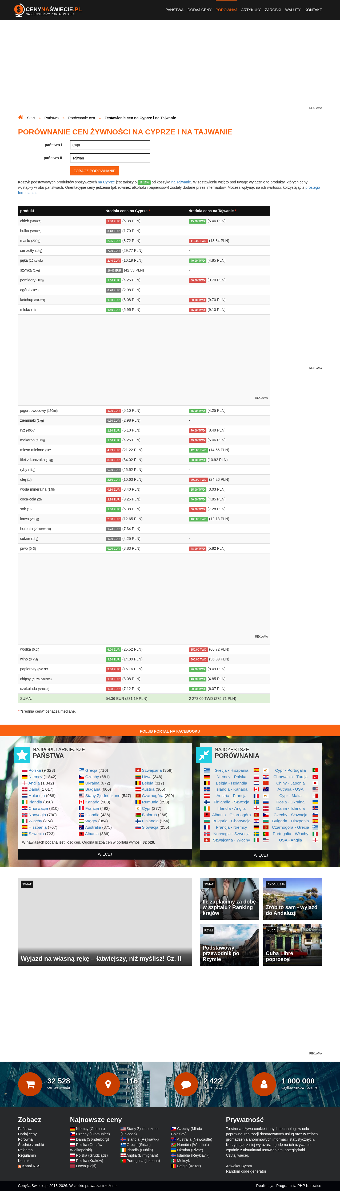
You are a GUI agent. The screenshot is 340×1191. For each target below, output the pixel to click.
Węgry (91, 821)
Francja (92, 808)
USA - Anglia (290, 840)
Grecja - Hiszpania (232, 770)
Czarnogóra (152, 795)
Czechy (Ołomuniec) (93, 1134)
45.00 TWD (198, 221)
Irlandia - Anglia (231, 808)
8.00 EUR (113, 460)
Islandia (92, 814)
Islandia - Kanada (231, 789)
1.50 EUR (113, 221)
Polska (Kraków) (89, 1161)
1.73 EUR (113, 529)
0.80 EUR (113, 489)
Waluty (293, 10)
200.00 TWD (198, 479)
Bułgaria (92, 789)
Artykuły (251, 10)
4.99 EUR (113, 450)
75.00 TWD (198, 309)
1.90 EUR (113, 300)
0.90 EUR (113, 548)
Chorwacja (38, 808)
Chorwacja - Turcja (290, 776)
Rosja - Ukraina (290, 802)
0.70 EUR (113, 290)
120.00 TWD (198, 450)
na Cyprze (106, 182)
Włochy (35, 821)
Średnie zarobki (31, 1145)
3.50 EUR (113, 659)
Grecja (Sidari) (139, 1145)
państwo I (53, 145)
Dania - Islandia (290, 808)
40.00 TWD (198, 260)
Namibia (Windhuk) (193, 1145)
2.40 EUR (113, 260)
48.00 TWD (198, 548)
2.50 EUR (113, 479)
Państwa (175, 10)
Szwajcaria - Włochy (231, 840)
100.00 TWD (198, 519)
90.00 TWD (198, 460)
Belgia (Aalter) (189, 1166)
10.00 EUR (114, 270)
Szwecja (36, 833)
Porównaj (226, 10)
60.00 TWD (198, 509)
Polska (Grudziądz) (92, 1155)
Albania (92, 833)
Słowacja (150, 827)
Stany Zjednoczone (103, 795)
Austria (148, 789)
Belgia (147, 783)
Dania (34, 789)
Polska (35, 770)
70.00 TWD (198, 430)
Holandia (37, 795)
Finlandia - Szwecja (231, 802)
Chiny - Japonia (290, 783)
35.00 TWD (198, 410)
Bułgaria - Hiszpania (290, 821)
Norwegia (37, 814)
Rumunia (150, 802)
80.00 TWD (198, 280)
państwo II (53, 158)
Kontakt (313, 10)
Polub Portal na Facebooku (170, 731)
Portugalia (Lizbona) (143, 1161)
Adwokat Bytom (239, 1166)
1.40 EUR (113, 309)
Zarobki (273, 10)
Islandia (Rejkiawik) (143, 1139)
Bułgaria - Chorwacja (232, 821)
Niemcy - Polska (231, 776)
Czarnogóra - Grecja (290, 827)
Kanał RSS (31, 1166)
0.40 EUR (113, 231)
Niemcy (35, 776)
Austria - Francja (232, 795)
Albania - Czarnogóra (231, 814)
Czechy (92, 776)
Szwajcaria (152, 770)
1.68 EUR (113, 689)
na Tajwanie (181, 182)
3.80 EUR (113, 669)
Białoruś (149, 814)
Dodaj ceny (199, 10)
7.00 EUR (113, 250)
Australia (93, 827)
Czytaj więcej (237, 1155)
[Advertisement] (170, 68)
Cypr (146, 808)
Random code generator (246, 1171)
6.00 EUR (113, 469)
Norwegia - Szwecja (231, 833)
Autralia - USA (291, 789)
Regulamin (27, 1155)
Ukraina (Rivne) (190, 1150)
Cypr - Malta (290, 795)
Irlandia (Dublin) (140, 1150)
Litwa (146, 776)
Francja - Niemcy (231, 827)
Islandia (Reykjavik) (193, 1155)
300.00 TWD (198, 659)
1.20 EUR (113, 410)
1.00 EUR (113, 280)
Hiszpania (38, 827)
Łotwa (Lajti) (86, 1166)
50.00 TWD (198, 689)
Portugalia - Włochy (290, 833)
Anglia (34, 783)
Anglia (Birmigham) (142, 1155)
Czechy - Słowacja (290, 814)
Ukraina (92, 783)
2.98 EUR (113, 519)
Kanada (92, 802)
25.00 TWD (198, 489)
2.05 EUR (113, 241)
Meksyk (183, 1161)
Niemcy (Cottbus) (90, 1129)
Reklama (25, 1150)
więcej (105, 854)
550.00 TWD (198, 649)
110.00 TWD (198, 241)
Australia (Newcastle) (194, 1139)
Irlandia (35, 802)
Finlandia (150, 821)
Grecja (91, 770)
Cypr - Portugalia (290, 770)
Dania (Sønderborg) (92, 1139)
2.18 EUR (113, 499)
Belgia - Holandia (231, 783)
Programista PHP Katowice (298, 1186)
